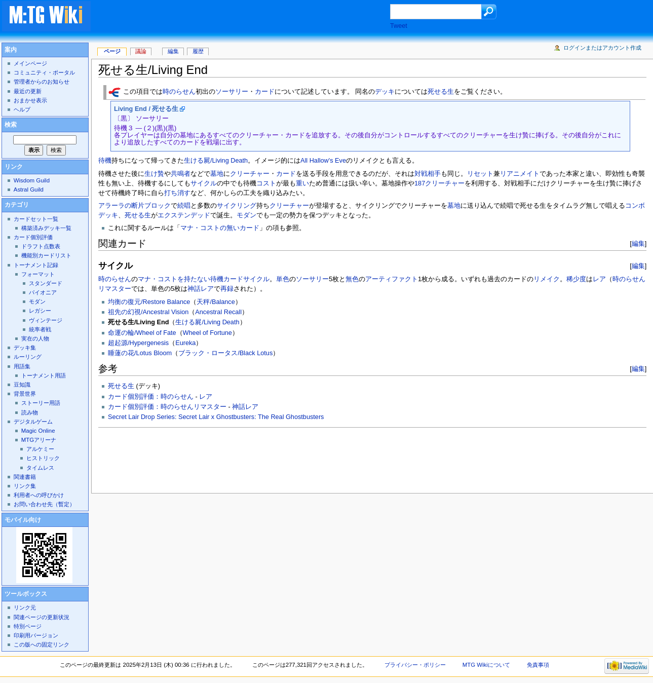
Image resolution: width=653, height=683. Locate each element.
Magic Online (38, 431)
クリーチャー (250, 173)
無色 (352, 279)
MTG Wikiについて (486, 665)
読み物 (29, 412)
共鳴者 (180, 173)
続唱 (183, 205)
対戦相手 (427, 173)
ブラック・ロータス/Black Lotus (225, 353)
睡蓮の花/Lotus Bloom (140, 353)
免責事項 (538, 665)
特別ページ (28, 626)
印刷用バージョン (36, 635)
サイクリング (236, 205)
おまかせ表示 (30, 100)
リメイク (546, 279)
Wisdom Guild (32, 180)
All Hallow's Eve (323, 160)
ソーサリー (231, 92)
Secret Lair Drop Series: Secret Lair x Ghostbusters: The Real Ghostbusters (216, 417)
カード (265, 92)
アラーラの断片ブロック (134, 205)
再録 (227, 288)
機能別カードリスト (46, 255)
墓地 (216, 173)
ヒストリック (43, 458)
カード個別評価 (33, 237)
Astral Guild (29, 189)
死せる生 (441, 92)
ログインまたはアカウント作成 (602, 48)
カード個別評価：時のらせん (151, 396)
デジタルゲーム (33, 422)
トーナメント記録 (36, 265)
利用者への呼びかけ (39, 495)
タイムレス (40, 468)
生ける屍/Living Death (216, 160)
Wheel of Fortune (207, 332)
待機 (104, 160)
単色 (282, 279)
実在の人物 (35, 338)
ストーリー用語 (40, 403)
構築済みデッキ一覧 (46, 228)
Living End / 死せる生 (146, 108)
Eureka (185, 343)
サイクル (203, 183)
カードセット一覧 (36, 219)
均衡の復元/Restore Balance (149, 302)
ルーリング (28, 357)
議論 (140, 51)
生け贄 (154, 173)
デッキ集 (25, 348)
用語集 (22, 366)
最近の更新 (28, 91)
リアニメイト (520, 173)
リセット (480, 173)
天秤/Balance (216, 302)
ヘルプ (22, 109)
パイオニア (43, 292)
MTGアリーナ (38, 440)
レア (599, 279)
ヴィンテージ (45, 320)
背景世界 (25, 394)
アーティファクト (391, 279)
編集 (638, 243)
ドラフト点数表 (40, 246)
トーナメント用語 (43, 375)
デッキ (385, 92)
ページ (112, 51)
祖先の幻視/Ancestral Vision (148, 312)
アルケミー (40, 449)
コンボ (635, 205)
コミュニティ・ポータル (44, 72)
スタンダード (45, 283)
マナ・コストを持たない (174, 279)
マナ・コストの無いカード (219, 228)
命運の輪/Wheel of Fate (142, 332)
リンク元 (25, 607)
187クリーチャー (439, 183)
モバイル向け (23, 520)
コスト (266, 183)
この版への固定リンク (41, 644)
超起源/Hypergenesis (138, 343)
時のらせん (179, 92)
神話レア (200, 288)
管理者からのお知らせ (41, 82)
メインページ (30, 63)
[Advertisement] (250, 17)
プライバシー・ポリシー (415, 665)
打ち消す (177, 193)
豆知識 (22, 385)
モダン (246, 215)
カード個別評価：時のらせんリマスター (167, 406)
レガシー (40, 311)
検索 (11, 125)
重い (302, 183)
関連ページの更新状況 (41, 617)
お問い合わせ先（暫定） (44, 504)
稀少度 (576, 279)
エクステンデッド (184, 215)
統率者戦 (40, 329)
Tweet (398, 25)
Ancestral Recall (218, 312)
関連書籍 (25, 477)
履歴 (198, 51)
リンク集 (25, 486)
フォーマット (38, 274)
